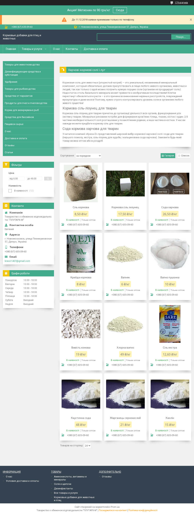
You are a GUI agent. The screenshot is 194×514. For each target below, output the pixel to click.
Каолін (170, 417)
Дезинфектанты (63, 488)
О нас (56, 48)
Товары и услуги (32, 48)
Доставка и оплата (96, 48)
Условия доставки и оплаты (22, 480)
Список (185, 155)
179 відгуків (181, 2)
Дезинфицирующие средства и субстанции (23, 73)
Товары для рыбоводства (20, 88)
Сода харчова (169, 207)
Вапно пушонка (169, 277)
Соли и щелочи (62, 484)
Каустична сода (81, 417)
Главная (11, 48)
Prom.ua (115, 507)
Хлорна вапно (125, 347)
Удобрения (11, 81)
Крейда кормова (80, 277)
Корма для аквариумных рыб (22, 110)
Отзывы (9, 145)
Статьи (9, 152)
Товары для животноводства (22, 64)
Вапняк (125, 277)
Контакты (72, 48)
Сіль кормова (81, 207)
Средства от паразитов (19, 95)
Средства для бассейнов (19, 117)
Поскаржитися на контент (113, 510)
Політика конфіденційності (142, 510)
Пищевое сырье (14, 124)
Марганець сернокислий (125, 417)
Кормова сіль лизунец (125, 207)
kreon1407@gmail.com (17, 261)
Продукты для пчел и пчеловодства (26, 103)
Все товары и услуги (66, 492)
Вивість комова (80, 347)
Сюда (120, 10)
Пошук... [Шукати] (180, 36)
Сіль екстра (170, 347)
